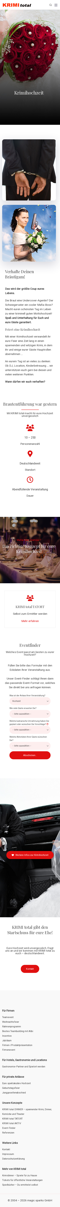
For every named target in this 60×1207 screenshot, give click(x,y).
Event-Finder (8, 1128)
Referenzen (8, 1132)
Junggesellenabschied (14, 1092)
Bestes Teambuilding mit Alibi (17, 1031)
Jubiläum (6, 1040)
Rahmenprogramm (11, 1026)
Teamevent (8, 1017)
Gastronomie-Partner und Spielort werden (23, 1066)
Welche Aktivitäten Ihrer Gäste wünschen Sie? (29, 743)
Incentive (7, 1035)
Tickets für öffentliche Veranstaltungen (22, 1180)
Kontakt (6, 1149)
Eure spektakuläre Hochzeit (16, 1083)
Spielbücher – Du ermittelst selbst (20, 1184)
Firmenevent (8, 1049)
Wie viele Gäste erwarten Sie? (29, 712)
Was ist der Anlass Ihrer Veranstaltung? (29, 699)
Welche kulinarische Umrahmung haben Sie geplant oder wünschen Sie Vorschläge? (29, 727)
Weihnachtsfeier (10, 1021)
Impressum (8, 1154)
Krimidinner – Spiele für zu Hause (19, 1175)
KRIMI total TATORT (12, 1118)
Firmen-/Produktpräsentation (17, 1045)
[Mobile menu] (56, 5)
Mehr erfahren (30, 621)
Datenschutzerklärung (13, 1158)
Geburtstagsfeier (11, 1088)
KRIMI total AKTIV (11, 1123)
